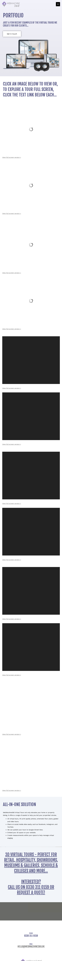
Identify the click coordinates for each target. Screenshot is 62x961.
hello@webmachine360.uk (31, 946)
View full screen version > (11, 157)
